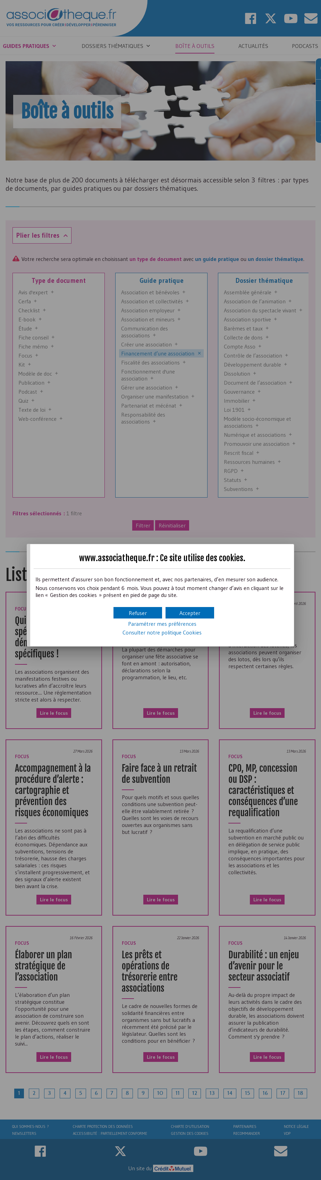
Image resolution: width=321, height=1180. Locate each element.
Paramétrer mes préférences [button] (162, 623)
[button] (190, 612)
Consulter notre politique (162, 632)
